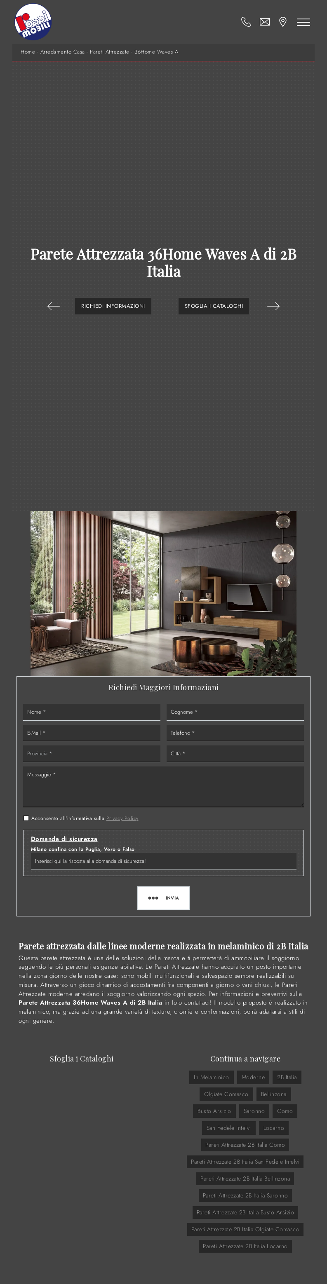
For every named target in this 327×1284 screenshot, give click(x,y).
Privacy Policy (122, 818)
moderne (253, 1077)
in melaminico (211, 1077)
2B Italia (287, 1077)
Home (28, 52)
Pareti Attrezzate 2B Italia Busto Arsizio (245, 1212)
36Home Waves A (156, 52)
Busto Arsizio (214, 1111)
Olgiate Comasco (226, 1094)
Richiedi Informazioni (113, 306)
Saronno (254, 1111)
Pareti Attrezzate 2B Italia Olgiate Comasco (245, 1229)
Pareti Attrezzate (109, 52)
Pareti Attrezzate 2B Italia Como (245, 1145)
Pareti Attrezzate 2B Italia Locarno (245, 1246)
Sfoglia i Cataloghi (214, 306)
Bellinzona (274, 1094)
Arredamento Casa (62, 52)
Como (285, 1111)
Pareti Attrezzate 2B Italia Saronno (245, 1195)
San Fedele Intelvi (229, 1128)
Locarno (274, 1128)
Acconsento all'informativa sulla (85, 818)
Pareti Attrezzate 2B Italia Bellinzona (245, 1178)
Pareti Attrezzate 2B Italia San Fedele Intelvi (245, 1161)
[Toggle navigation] (303, 22)
